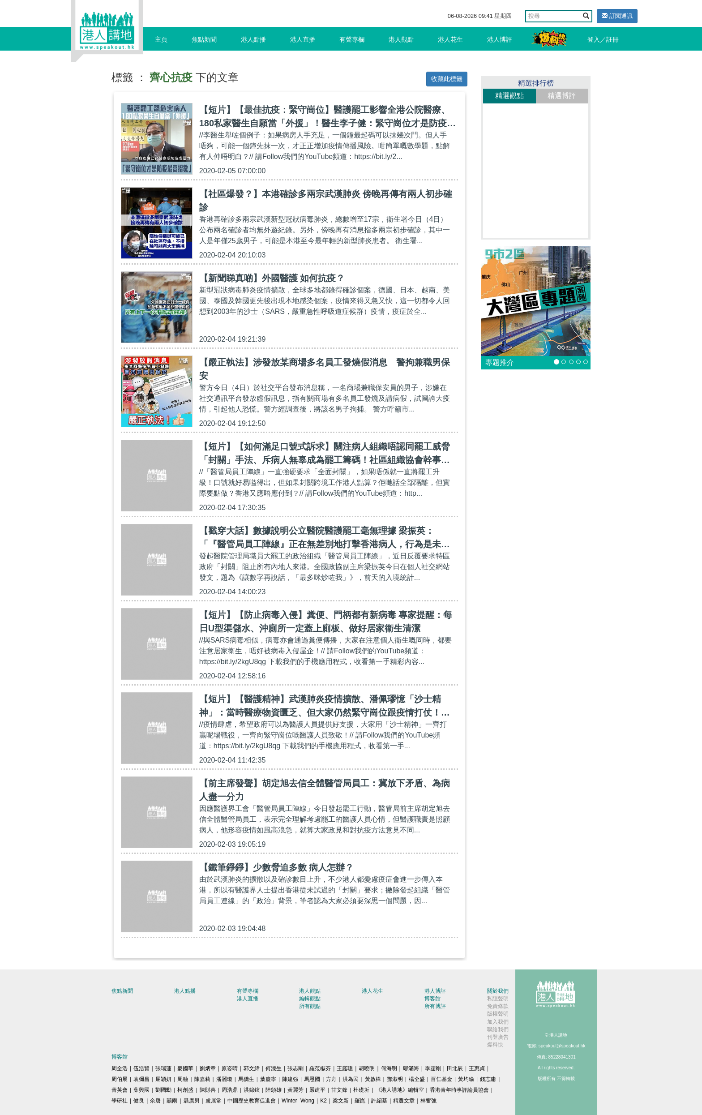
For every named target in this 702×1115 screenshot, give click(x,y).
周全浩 (119, 1068)
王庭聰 (345, 1068)
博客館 (432, 998)
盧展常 (213, 1101)
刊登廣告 (498, 1037)
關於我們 (498, 991)
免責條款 (498, 1006)
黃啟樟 (373, 1079)
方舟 (331, 1079)
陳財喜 (208, 1090)
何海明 (389, 1068)
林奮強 (428, 1101)
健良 (138, 1101)
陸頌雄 (273, 1090)
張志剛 (295, 1068)
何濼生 (273, 1068)
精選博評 (562, 95)
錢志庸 (488, 1079)
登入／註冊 (603, 39)
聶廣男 (192, 1101)
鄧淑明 (395, 1079)
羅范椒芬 (320, 1068)
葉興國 (141, 1090)
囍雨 (172, 1101)
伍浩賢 (141, 1068)
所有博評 (435, 1006)
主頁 (161, 39)
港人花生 (450, 39)
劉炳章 (208, 1068)
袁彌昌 (141, 1079)
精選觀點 (509, 95)
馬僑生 (246, 1079)
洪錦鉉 (252, 1090)
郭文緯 (252, 1068)
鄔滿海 (411, 1068)
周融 (182, 1079)
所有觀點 (310, 1006)
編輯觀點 (310, 998)
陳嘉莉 (202, 1079)
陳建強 (290, 1079)
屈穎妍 (163, 1079)
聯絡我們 (498, 1029)
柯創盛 (185, 1090)
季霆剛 (433, 1068)
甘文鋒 (339, 1090)
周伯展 (119, 1079)
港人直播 (302, 39)
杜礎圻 (361, 1090)
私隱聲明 (498, 998)
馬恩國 (312, 1079)
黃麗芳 (295, 1090)
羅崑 (360, 1101)
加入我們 (498, 1022)
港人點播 (253, 39)
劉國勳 (163, 1090)
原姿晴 (230, 1068)
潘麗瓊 (224, 1079)
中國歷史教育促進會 (251, 1101)
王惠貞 (477, 1068)
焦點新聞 (204, 39)
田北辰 (455, 1068)
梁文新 (341, 1101)
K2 (323, 1101)
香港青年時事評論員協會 (459, 1090)
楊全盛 (417, 1079)
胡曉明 (367, 1068)
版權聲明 (498, 1014)
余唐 (155, 1101)
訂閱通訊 (617, 16)
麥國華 (185, 1068)
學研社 (119, 1101)
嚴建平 (317, 1090)
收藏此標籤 (446, 78)
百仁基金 (441, 1079)
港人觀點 (401, 39)
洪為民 (350, 1079)
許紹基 (379, 1101)
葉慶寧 (268, 1079)
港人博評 (499, 39)
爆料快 (495, 1045)
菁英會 (119, 1090)
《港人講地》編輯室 (400, 1090)
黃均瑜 (466, 1079)
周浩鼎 (230, 1090)
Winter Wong (298, 1101)
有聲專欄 (351, 39)
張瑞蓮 (163, 1068)
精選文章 (404, 1101)
